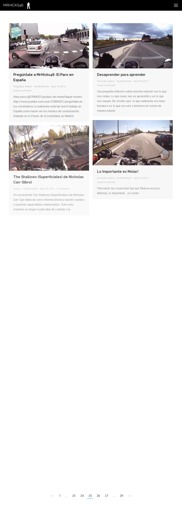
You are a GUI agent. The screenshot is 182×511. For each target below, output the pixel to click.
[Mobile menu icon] (175, 5)
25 (90, 495)
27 (106, 495)
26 (98, 495)
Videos (28, 86)
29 (121, 495)
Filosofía (101, 81)
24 (82, 495)
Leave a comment (22, 90)
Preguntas (18, 86)
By (42, 86)
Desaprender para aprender (121, 74)
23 (74, 495)
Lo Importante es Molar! (117, 171)
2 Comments (63, 188)
